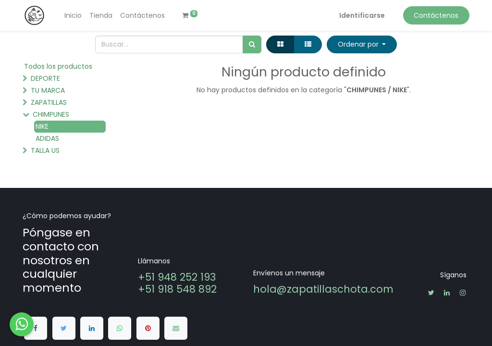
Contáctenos (436, 15)
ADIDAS (47, 138)
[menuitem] (73, 16)
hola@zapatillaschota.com (323, 289)
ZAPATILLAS (49, 102)
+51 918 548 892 (177, 289)
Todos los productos (58, 66)
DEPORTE (45, 78)
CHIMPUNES (51, 114)
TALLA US (45, 150)
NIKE (42, 126)
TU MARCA (48, 90)
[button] (362, 44)
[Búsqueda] (252, 44)
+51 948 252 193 (178, 277)
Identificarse (362, 15)
